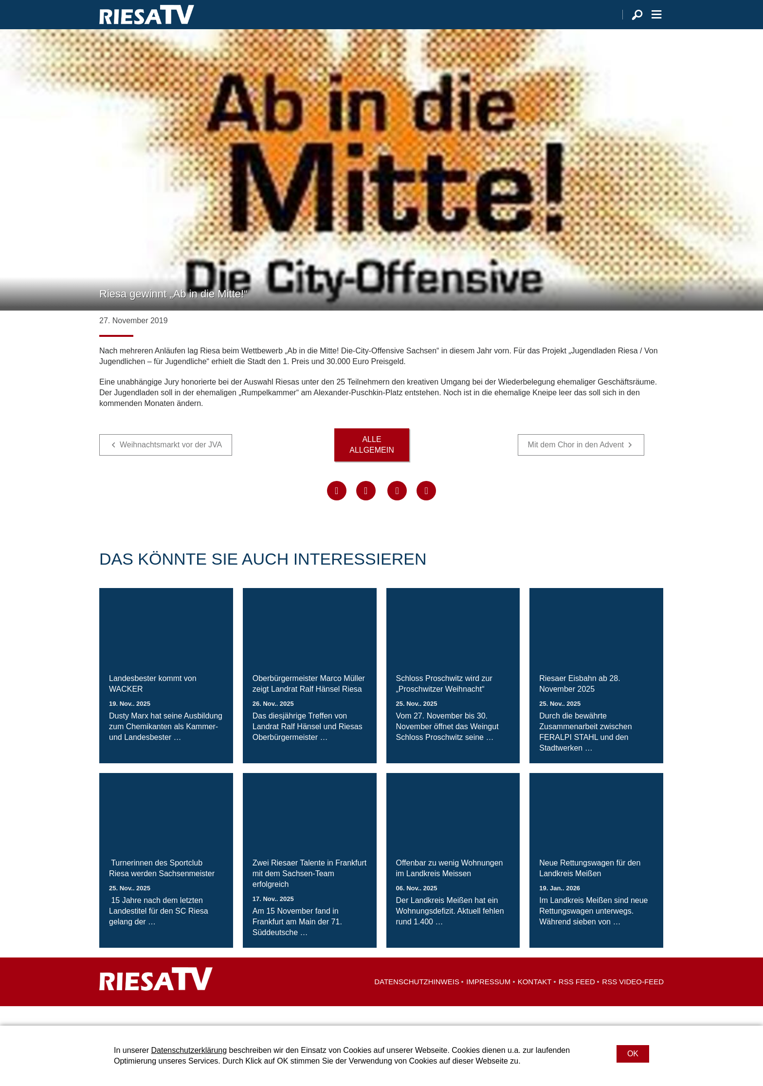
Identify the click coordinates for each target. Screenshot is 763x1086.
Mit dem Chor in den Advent (576, 464)
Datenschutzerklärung (189, 1050)
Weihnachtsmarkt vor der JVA (171, 464)
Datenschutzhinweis (416, 1001)
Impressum (488, 1001)
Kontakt (535, 1001)
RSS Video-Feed (633, 1001)
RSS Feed (577, 1001)
